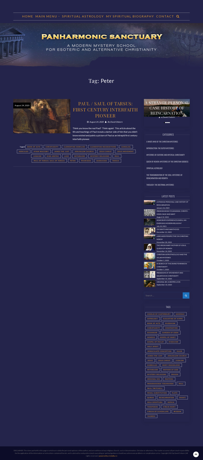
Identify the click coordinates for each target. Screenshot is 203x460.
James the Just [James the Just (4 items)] (154, 356)
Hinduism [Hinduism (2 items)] (173, 342)
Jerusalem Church (84, 151)
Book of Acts (33, 147)
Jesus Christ (105, 151)
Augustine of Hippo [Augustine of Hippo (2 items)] (173, 319)
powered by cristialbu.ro (108, 456)
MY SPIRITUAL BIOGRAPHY (130, 16)
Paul (117, 156)
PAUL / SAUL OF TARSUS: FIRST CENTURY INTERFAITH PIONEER (105, 109)
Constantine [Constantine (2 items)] (171, 328)
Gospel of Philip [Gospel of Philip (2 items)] (155, 342)
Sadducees (101, 161)
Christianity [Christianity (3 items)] (153, 328)
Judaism (37, 156)
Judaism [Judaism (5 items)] (180, 360)
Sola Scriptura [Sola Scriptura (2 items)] (155, 402)
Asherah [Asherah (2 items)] (180, 314)
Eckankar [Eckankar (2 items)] (152, 332)
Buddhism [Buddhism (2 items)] (170, 323)
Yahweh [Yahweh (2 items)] (151, 416)
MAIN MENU (46, 16)
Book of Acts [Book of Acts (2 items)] (153, 323)
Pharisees (86, 161)
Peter (73, 161)
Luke (66, 156)
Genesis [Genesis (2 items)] (151, 337)
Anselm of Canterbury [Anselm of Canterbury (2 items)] (159, 314)
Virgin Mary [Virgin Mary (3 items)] (169, 407)
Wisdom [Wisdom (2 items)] (177, 411)
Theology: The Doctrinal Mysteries (160, 184)
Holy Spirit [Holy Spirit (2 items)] (152, 346)
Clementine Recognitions (103, 147)
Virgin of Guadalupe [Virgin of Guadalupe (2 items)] (158, 411)
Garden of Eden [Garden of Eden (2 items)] (170, 332)
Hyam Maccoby (41, 151)
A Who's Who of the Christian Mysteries (162, 141)
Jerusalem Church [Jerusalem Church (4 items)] (177, 356)
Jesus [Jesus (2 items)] (150, 360)
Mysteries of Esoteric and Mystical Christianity (165, 154)
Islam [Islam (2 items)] (179, 351)
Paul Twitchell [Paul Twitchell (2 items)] (155, 388)
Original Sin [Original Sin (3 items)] (153, 379)
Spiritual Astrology (83, 16)
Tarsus (115, 161)
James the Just (61, 151)
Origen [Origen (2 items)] (174, 374)
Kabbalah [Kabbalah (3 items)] (152, 365)
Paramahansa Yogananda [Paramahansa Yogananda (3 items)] (160, 383)
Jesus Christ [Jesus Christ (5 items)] (164, 360)
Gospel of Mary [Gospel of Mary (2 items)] (168, 337)
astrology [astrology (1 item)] (152, 319)
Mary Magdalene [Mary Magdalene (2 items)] (171, 365)
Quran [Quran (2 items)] (150, 397)
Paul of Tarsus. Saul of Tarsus (49, 161)
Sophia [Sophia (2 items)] (171, 402)
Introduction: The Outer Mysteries (160, 148)
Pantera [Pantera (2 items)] (169, 379)
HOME (27, 16)
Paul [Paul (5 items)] (181, 383)
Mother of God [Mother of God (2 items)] (170, 370)
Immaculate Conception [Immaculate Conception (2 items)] (159, 351)
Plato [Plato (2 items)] (174, 393)
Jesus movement (125, 151)
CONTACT (165, 16)
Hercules (23, 151)
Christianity (52, 147)
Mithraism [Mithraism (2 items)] (152, 370)
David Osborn (116, 122)
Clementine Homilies (74, 147)
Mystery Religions (99, 156)
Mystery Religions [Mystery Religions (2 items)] (156, 374)
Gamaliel (126, 147)
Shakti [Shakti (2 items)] (182, 397)
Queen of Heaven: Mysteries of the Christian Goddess (167, 161)
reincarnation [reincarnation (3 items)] (166, 397)
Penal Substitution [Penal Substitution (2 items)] (157, 393)
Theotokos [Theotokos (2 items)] (152, 407)
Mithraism (79, 156)
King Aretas (53, 156)
